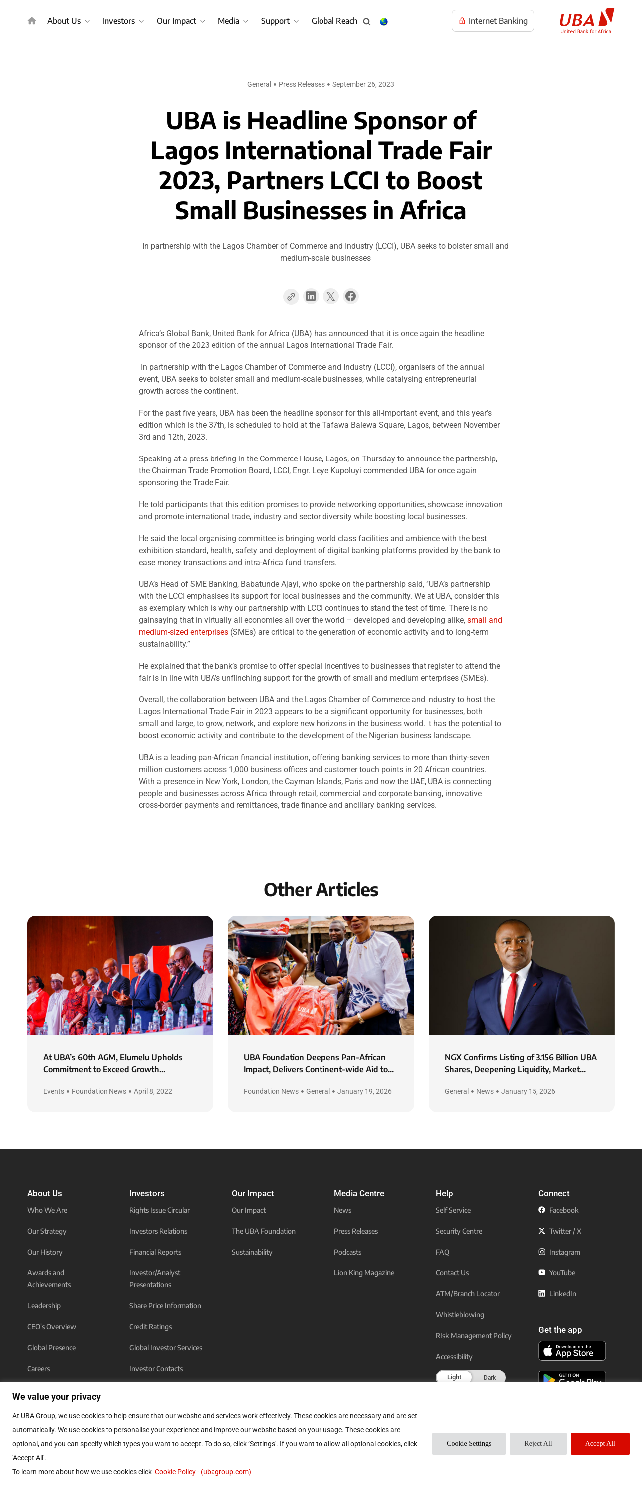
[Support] (281, 21)
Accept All (600, 1443)
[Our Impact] (182, 21)
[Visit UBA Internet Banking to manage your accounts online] (493, 21)
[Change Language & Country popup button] (383, 21)
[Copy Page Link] (291, 297)
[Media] (234, 21)
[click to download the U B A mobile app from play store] (572, 1380)
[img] (31, 20)
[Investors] (125, 21)
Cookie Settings (469, 1443)
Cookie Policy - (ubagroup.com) (203, 1472)
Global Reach (334, 21)
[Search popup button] (366, 21)
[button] (311, 299)
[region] (321, 1434)
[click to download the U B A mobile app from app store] (572, 1351)
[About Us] (70, 21)
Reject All (538, 1443)
